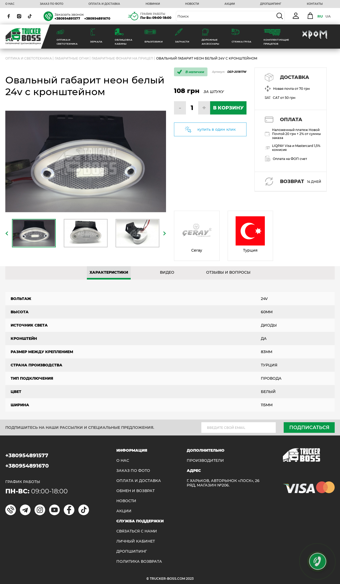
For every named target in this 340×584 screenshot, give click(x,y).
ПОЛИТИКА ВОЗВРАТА (139, 561)
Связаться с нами (136, 531)
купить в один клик (216, 129)
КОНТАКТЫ (315, 4)
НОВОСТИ (192, 4)
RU (320, 16)
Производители (205, 460)
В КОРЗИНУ (228, 108)
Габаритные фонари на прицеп (122, 58)
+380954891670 (97, 18)
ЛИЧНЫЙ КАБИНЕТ (135, 541)
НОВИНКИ (153, 4)
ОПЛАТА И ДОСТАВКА (104, 4)
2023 (190, 579)
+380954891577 (67, 18)
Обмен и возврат (135, 491)
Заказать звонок (69, 14)
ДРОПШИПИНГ (270, 4)
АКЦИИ (229, 4)
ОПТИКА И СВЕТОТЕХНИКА (28, 58)
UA (328, 16)
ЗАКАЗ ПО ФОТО (51, 4)
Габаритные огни (72, 58)
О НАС (9, 4)
